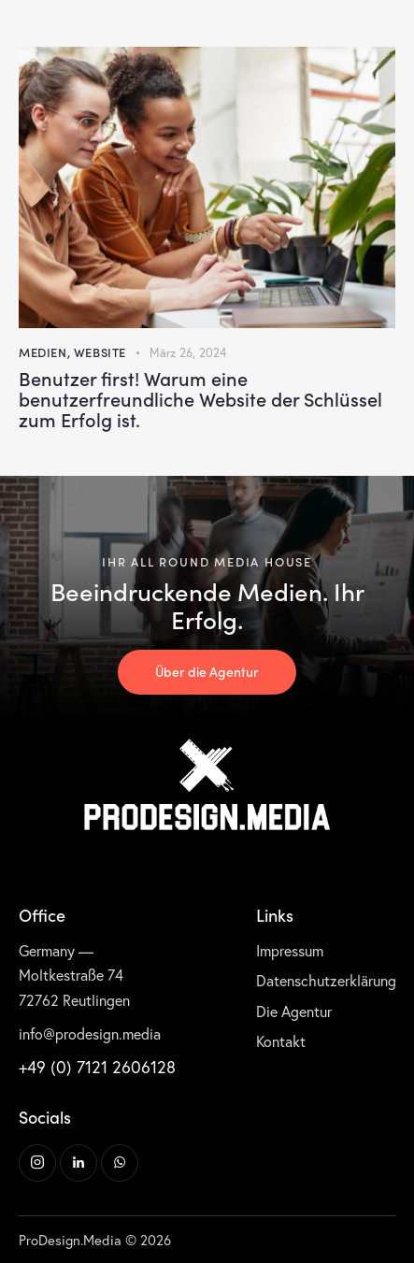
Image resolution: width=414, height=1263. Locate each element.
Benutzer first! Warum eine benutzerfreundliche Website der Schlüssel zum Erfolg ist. (200, 398)
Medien (43, 352)
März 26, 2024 (188, 352)
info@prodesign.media (90, 1034)
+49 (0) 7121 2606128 (97, 1067)
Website (100, 352)
